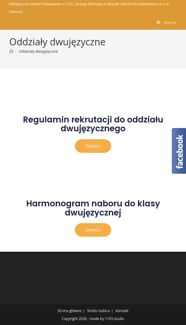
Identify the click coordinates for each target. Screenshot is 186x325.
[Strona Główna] (11, 51)
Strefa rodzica (98, 310)
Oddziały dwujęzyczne (38, 51)
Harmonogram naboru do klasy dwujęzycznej (93, 208)
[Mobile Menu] (167, 22)
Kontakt (122, 310)
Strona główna (69, 310)
